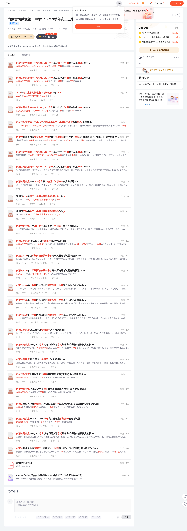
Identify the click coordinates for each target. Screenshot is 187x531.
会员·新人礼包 (136, 3)
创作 (177, 3)
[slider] (20, 517)
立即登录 (98, 26)
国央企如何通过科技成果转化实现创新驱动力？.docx (159, 84)
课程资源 (22, 11)
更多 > (177, 28)
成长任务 (159, 3)
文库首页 (11, 11)
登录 (119, 3)
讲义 (31, 11)
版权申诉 (14, 23)
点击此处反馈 (146, 105)
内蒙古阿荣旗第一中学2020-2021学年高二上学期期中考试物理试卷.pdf (59, 19)
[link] (11, 11)
